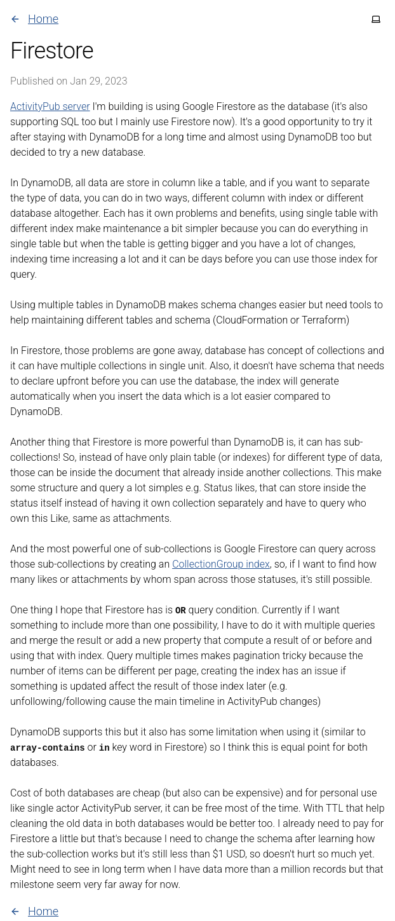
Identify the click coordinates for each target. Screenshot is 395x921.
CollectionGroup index (221, 564)
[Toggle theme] (376, 19)
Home (34, 18)
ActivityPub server (50, 106)
